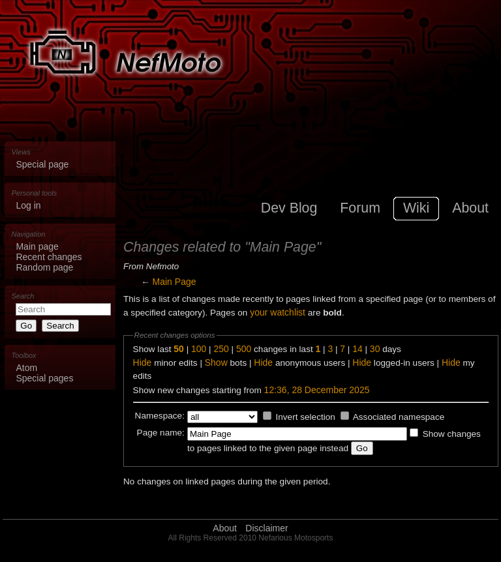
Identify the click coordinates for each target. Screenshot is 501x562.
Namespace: (160, 416)
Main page (37, 246)
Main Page (174, 281)
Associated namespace (399, 417)
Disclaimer (266, 528)
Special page (42, 164)
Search (23, 296)
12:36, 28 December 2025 (317, 390)
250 (220, 349)
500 (243, 349)
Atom (26, 367)
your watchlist (277, 312)
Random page (44, 267)
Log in (28, 205)
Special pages (44, 378)
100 (198, 349)
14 (357, 349)
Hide (142, 362)
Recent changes (49, 257)
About (225, 528)
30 (375, 349)
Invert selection (305, 417)
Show (216, 362)
